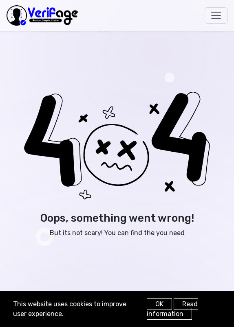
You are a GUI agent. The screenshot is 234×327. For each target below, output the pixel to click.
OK (159, 304)
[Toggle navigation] (216, 15)
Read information (172, 309)
